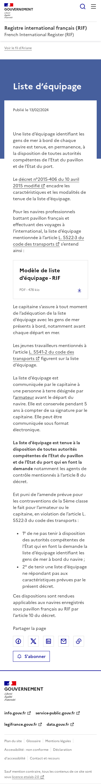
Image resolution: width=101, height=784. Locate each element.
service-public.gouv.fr (55, 713)
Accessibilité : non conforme (26, 749)
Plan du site (13, 741)
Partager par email (63, 641)
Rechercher (82, 6)
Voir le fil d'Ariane (18, 48)
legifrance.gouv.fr (20, 724)
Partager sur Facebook (18, 641)
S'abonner (31, 656)
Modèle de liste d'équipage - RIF (39, 274)
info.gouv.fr (15, 713)
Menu (93, 6)
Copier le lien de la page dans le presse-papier (78, 641)
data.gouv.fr (58, 724)
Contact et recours (45, 758)
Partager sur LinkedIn (48, 641)
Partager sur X (33, 641)
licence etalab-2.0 (25, 777)
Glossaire (33, 741)
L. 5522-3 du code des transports (48, 240)
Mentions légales (58, 741)
